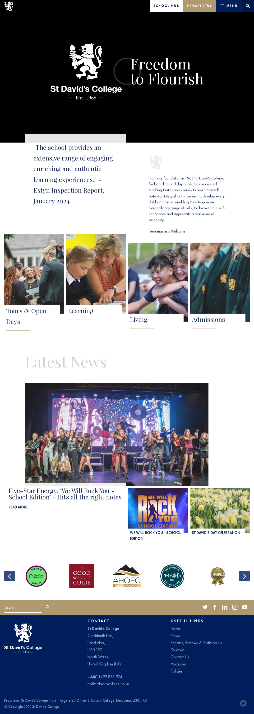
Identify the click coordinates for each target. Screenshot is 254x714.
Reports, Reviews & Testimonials (196, 642)
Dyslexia (177, 649)
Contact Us (180, 657)
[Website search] (248, 6)
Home (175, 628)
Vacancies (179, 664)
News (175, 635)
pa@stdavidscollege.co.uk (108, 684)
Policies (176, 671)
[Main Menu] (229, 6)
